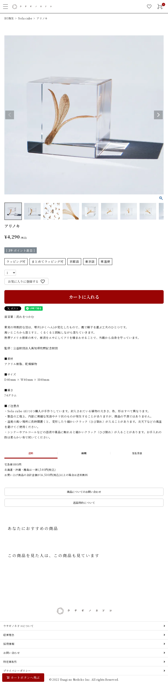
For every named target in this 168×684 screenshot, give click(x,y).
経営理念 (8, 635)
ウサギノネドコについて (18, 626)
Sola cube (25, 18)
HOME (9, 18)
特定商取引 (10, 661)
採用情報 (8, 644)
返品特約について (84, 502)
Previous (9, 115)
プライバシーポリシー (17, 670)
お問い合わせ (11, 653)
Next (158, 115)
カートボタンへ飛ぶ (25, 677)
